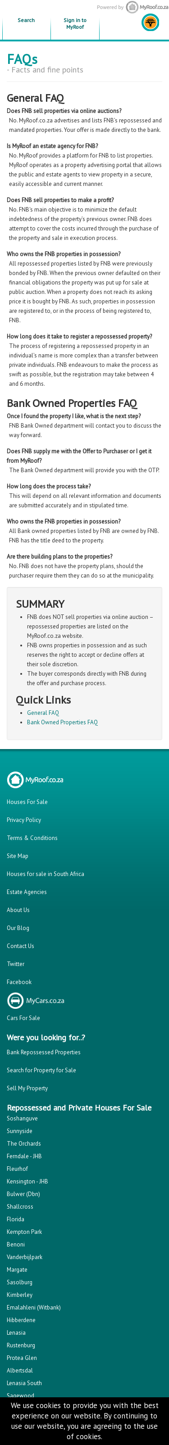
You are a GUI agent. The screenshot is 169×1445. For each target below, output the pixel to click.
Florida (15, 1219)
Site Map (17, 856)
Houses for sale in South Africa (45, 874)
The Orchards (24, 1143)
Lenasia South (24, 1383)
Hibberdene (21, 1320)
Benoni (16, 1244)
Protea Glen (22, 1358)
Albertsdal (20, 1370)
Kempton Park (24, 1232)
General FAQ (43, 713)
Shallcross (20, 1206)
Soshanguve (22, 1118)
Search (26, 20)
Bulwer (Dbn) (23, 1194)
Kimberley (19, 1295)
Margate (17, 1269)
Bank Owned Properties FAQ (62, 722)
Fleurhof (17, 1169)
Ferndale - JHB (24, 1156)
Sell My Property (27, 1088)
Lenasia (16, 1333)
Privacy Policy (24, 820)
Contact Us (20, 946)
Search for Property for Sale (41, 1070)
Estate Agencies (27, 892)
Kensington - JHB (27, 1181)
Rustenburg (21, 1345)
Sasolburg (19, 1282)
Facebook (19, 982)
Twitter (15, 964)
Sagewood (20, 1396)
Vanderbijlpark (24, 1257)
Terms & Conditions (32, 838)
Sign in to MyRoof (75, 23)
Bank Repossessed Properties (44, 1052)
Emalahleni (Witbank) (34, 1307)
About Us (18, 910)
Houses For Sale (27, 802)
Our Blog (18, 928)
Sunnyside (19, 1131)
